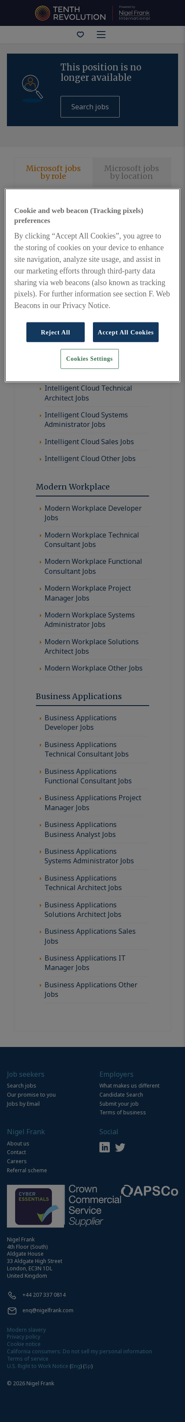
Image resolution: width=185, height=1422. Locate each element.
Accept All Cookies (126, 332)
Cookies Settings (89, 359)
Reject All (55, 332)
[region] (93, 285)
